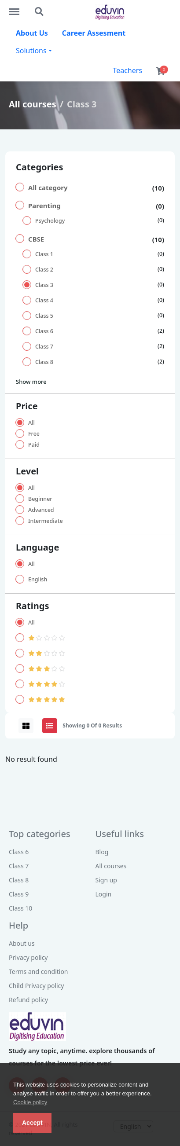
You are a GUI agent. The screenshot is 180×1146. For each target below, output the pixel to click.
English (37, 579)
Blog (102, 852)
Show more (31, 382)
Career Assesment (93, 33)
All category (48, 187)
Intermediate (45, 521)
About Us (32, 33)
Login (104, 894)
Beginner (40, 499)
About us (22, 943)
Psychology (50, 220)
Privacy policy (28, 957)
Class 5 (44, 316)
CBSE (36, 239)
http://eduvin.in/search (39, 12)
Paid (34, 444)
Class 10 (20, 908)
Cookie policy (30, 1102)
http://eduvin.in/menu (18, 7)
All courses (32, 104)
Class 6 (44, 331)
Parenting (44, 205)
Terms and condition (38, 971)
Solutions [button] (31, 50)
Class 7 (44, 346)
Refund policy (28, 999)
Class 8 (44, 362)
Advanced (41, 510)
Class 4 (44, 300)
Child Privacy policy (36, 985)
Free (34, 433)
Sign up (106, 880)
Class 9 (19, 894)
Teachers (127, 70)
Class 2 (44, 269)
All (31, 422)
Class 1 (44, 254)
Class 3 (44, 285)
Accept (32, 1122)
